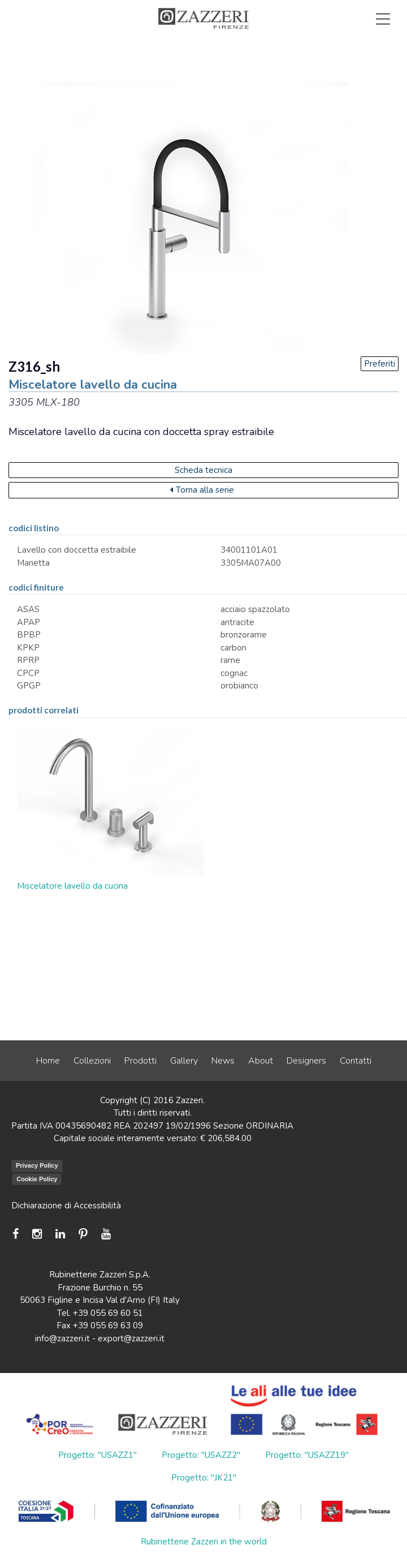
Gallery (184, 1061)
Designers (306, 1061)
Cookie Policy (36, 1179)
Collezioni (92, 1061)
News (223, 1061)
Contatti (355, 1061)
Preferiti (379, 363)
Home (48, 1061)
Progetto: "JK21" (203, 1477)
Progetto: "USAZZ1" (97, 1455)
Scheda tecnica (203, 470)
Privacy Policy (37, 1165)
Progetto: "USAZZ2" (201, 1455)
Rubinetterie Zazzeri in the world (204, 1541)
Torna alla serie (202, 490)
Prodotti (140, 1061)
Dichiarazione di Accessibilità (66, 1205)
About (260, 1061)
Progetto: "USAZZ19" (307, 1455)
